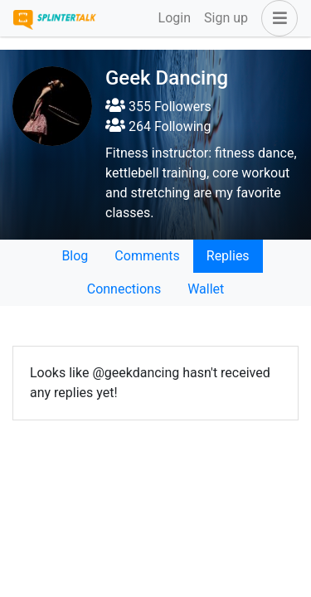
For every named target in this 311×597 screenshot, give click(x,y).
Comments (146, 256)
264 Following (158, 126)
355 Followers (158, 106)
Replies (228, 256)
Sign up (226, 18)
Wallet (205, 289)
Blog (74, 256)
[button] (276, 18)
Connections (124, 289)
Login (174, 18)
